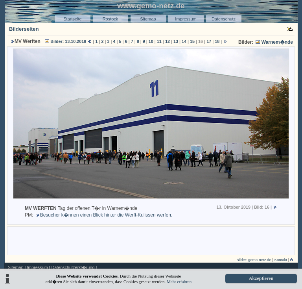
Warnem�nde (277, 42)
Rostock (110, 19)
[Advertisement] (151, 240)
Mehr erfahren (179, 281)
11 (159, 41)
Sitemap (148, 19)
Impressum (185, 19)
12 (167, 41)
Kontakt (280, 260)
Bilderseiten (24, 29)
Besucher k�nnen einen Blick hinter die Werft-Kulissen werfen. (106, 215)
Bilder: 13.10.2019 (68, 41)
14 (184, 41)
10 (151, 41)
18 (217, 41)
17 (208, 41)
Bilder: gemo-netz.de (253, 260)
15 (192, 41)
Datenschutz (224, 19)
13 (175, 41)
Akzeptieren (261, 278)
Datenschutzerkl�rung (72, 267)
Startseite (72, 19)
